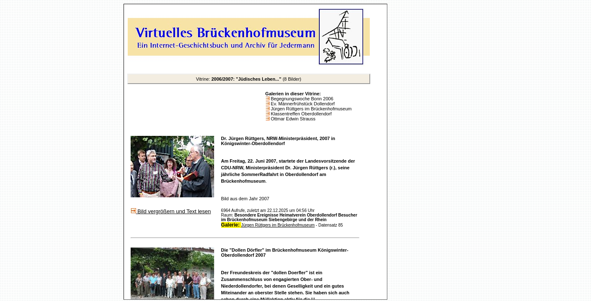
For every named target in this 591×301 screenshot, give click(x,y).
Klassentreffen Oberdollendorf (301, 113)
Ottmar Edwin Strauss (293, 118)
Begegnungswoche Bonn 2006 (301, 98)
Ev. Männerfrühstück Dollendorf (302, 103)
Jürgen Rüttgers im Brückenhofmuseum (311, 108)
